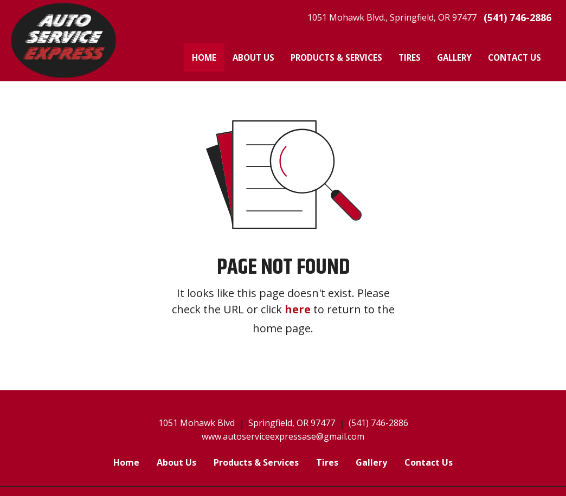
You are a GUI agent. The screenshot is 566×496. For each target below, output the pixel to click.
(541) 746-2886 (517, 17)
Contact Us (514, 57)
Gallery (454, 57)
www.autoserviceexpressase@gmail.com (283, 436)
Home (208, 55)
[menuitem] (204, 57)
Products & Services (336, 57)
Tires (409, 57)
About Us (253, 57)
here (298, 309)
